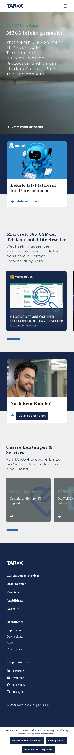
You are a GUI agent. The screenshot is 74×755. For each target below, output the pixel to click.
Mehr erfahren (27, 201)
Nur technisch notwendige (26, 740)
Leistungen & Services (23, 575)
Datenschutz (15, 636)
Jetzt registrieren (32, 416)
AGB (10, 643)
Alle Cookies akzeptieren (38, 749)
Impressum (14, 630)
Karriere (13, 592)
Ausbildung (15, 600)
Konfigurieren (56, 740)
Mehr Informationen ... (45, 733)
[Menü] (65, 6)
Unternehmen (16, 584)
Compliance (14, 649)
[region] (37, 302)
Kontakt (13, 608)
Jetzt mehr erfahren (24, 127)
